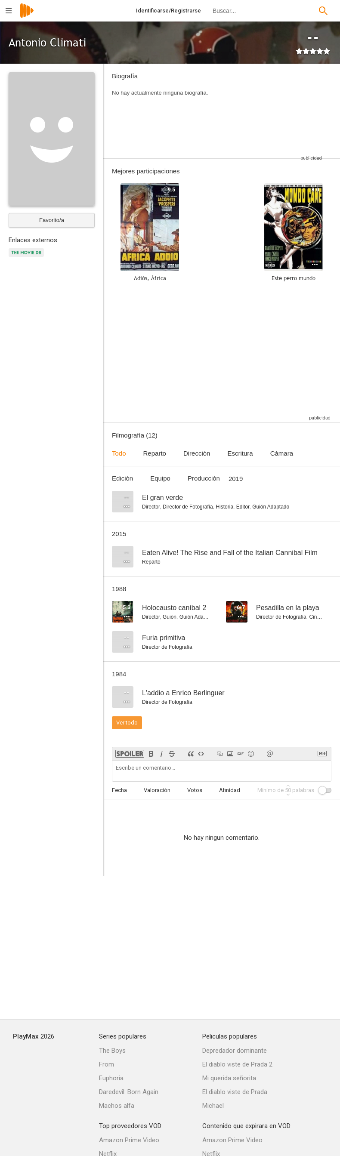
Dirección (196, 453)
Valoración (157, 790)
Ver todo (127, 722)
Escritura (240, 453)
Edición (122, 478)
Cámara (281, 453)
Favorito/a (51, 220)
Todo (119, 453)
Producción (204, 478)
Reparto (154, 453)
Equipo (160, 478)
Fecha (119, 790)
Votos (194, 790)
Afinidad (229, 790)
